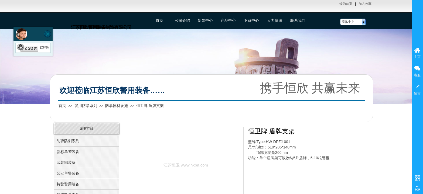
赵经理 (33, 48)
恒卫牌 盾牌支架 (150, 105)
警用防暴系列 (85, 105)
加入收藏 (365, 4)
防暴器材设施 (116, 105)
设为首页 (345, 4)
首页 (62, 105)
